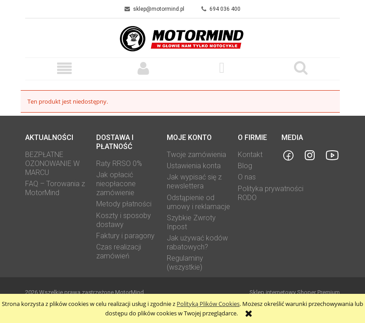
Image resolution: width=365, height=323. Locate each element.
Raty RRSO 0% (119, 163)
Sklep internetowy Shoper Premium (294, 292)
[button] (64, 68)
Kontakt (250, 154)
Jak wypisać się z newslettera (194, 181)
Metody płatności (123, 204)
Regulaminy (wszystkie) (185, 262)
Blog (245, 166)
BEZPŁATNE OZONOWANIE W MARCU (52, 163)
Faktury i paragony (125, 235)
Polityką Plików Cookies (208, 304)
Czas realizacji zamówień (118, 251)
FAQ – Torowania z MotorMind (55, 188)
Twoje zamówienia (196, 154)
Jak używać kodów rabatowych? (197, 242)
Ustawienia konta (194, 166)
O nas (247, 177)
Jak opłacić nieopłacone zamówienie (116, 183)
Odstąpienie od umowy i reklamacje (198, 202)
